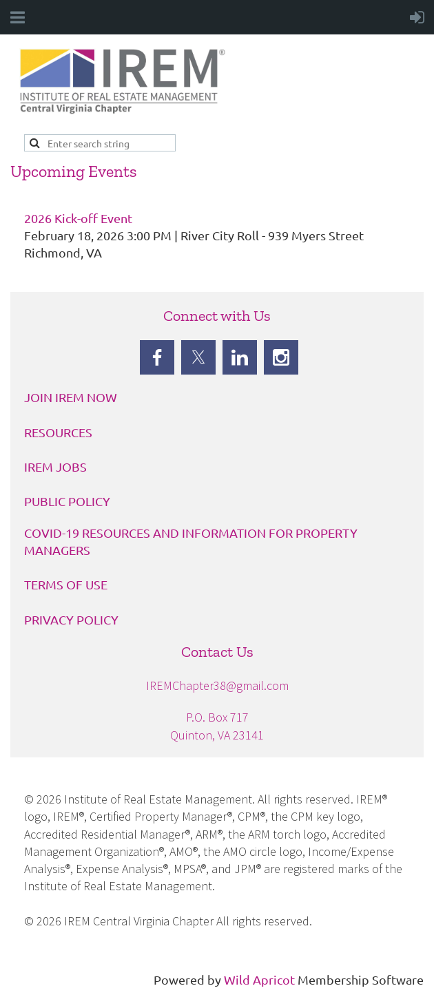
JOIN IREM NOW (70, 397)
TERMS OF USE (65, 584)
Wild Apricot (259, 979)
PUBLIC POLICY (67, 501)
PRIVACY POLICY (71, 619)
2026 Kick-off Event (78, 218)
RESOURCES (58, 432)
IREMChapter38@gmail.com (217, 685)
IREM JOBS (55, 466)
